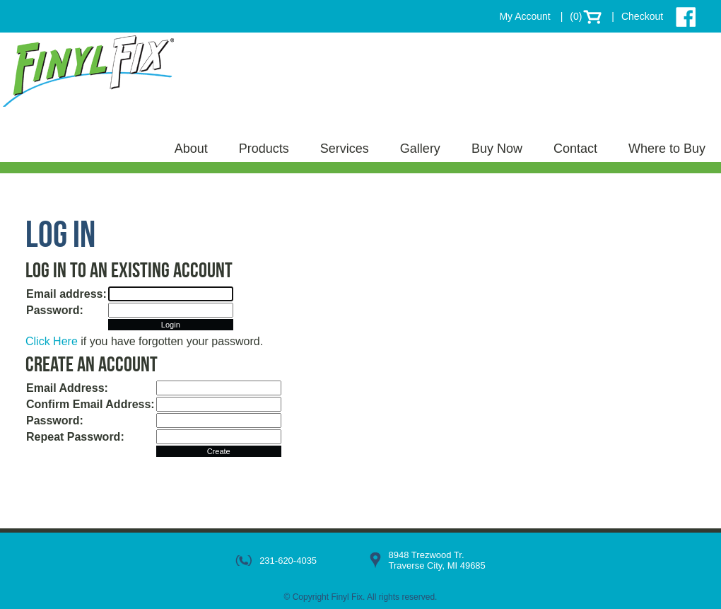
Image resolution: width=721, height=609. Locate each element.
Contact (575, 148)
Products (264, 148)
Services (344, 148)
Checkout (642, 16)
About (191, 148)
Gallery (420, 148)
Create (218, 451)
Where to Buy (666, 148)
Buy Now (496, 148)
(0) (576, 16)
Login (170, 324)
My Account (524, 16)
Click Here (51, 341)
